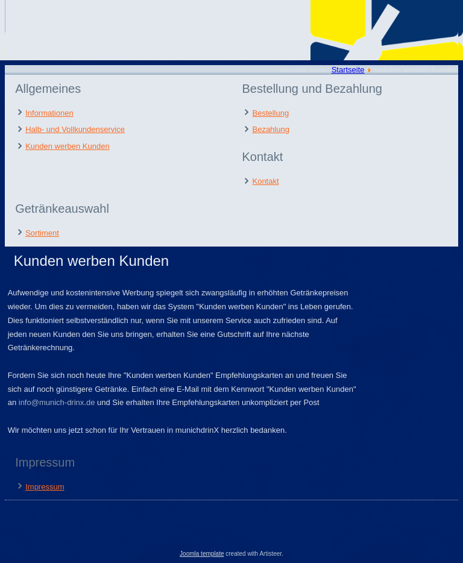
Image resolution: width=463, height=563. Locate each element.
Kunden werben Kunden (67, 146)
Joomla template (202, 553)
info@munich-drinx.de (57, 402)
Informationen (49, 113)
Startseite (348, 69)
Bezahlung (270, 129)
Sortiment (42, 232)
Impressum (44, 486)
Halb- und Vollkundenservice (75, 129)
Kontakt (265, 181)
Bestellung (270, 113)
